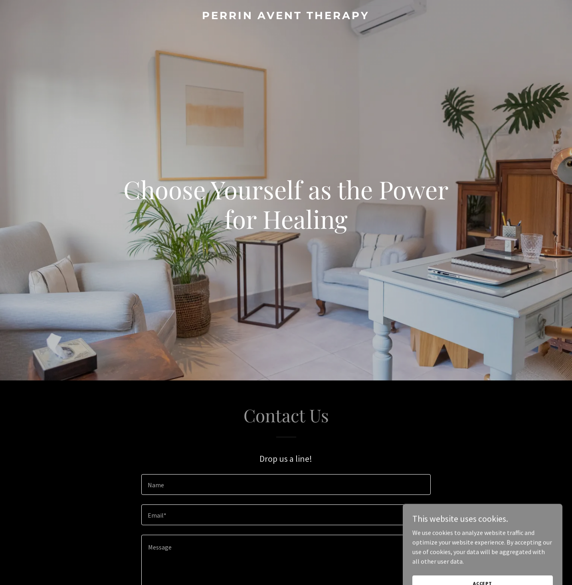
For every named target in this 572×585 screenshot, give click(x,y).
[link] (285, 17)
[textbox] (286, 484)
